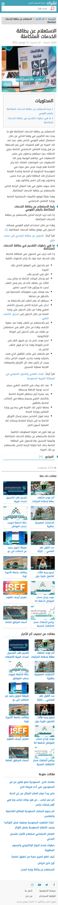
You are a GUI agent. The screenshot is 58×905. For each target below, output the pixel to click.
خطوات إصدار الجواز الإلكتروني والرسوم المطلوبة (33, 848)
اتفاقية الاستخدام (47, 896)
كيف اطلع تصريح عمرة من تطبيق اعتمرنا (32, 856)
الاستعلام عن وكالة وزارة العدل (37, 869)
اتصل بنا (28, 891)
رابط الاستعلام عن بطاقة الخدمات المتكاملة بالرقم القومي (30, 111)
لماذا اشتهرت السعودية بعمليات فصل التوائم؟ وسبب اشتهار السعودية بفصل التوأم (29, 825)
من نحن (28, 896)
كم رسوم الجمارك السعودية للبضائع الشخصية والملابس (30, 814)
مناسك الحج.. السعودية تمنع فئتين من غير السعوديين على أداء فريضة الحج (31, 784)
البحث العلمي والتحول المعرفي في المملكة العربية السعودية (30, 376)
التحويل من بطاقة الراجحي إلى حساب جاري (29, 238)
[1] (7, 229)
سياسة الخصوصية (47, 891)
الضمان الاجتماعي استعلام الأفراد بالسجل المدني (32, 836)
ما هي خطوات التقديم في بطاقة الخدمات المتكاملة (30, 120)
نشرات (51, 3)
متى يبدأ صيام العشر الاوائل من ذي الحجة (31, 793)
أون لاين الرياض (46, 863)
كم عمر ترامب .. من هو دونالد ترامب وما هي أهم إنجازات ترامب (30, 802)
